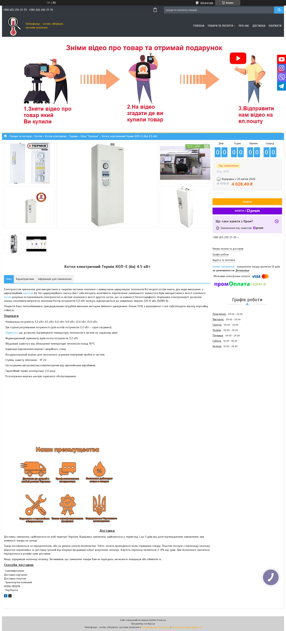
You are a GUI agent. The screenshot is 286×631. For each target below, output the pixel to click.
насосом (28, 293)
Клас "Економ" (90, 136)
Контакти (275, 25)
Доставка (258, 25)
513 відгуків (206, 2)
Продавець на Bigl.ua (143, 623)
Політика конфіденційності (186, 627)
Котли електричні (55, 136)
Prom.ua (161, 620)
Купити (247, 201)
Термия (73, 136)
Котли (38, 136)
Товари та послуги (220, 25)
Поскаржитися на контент (155, 627)
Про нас (244, 25)
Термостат (11, 332)
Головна (198, 25)
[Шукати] (279, 10)
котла (7, 297)
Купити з (247, 211)
